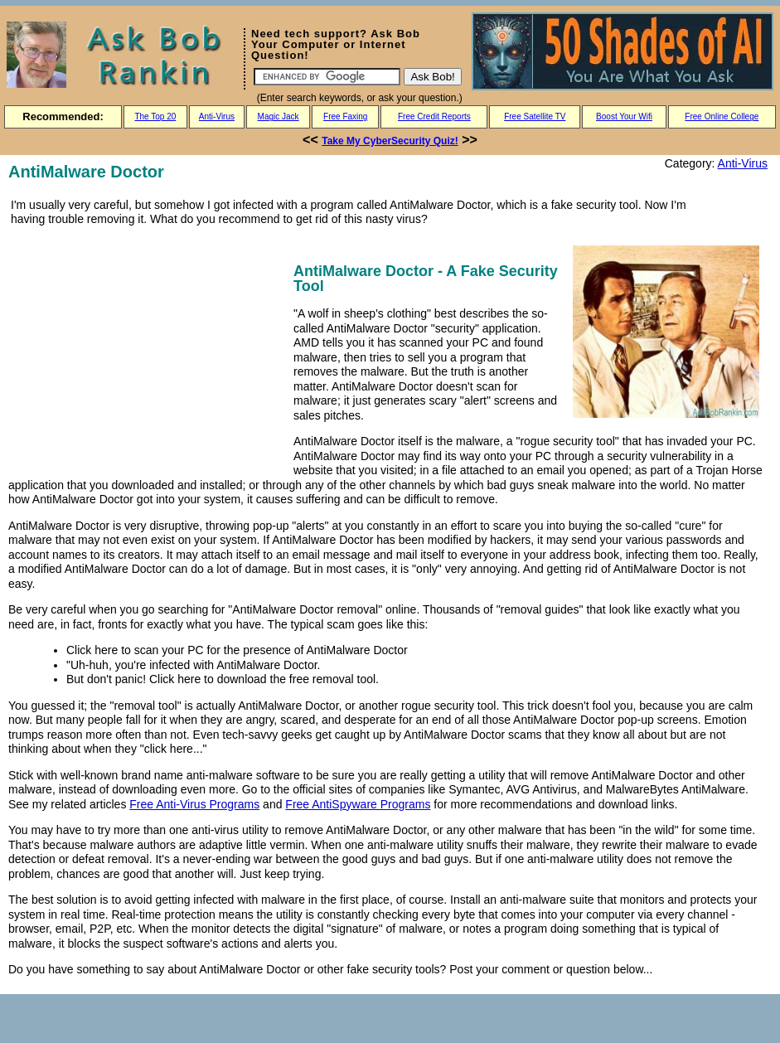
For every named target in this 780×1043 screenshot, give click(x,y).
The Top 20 (155, 116)
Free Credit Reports (434, 116)
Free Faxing (345, 116)
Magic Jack (278, 116)
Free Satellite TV (534, 116)
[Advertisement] (147, 350)
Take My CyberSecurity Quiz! (390, 141)
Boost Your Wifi (624, 116)
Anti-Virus (217, 116)
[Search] (327, 76)
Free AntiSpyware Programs (357, 804)
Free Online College (721, 116)
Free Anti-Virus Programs (194, 804)
